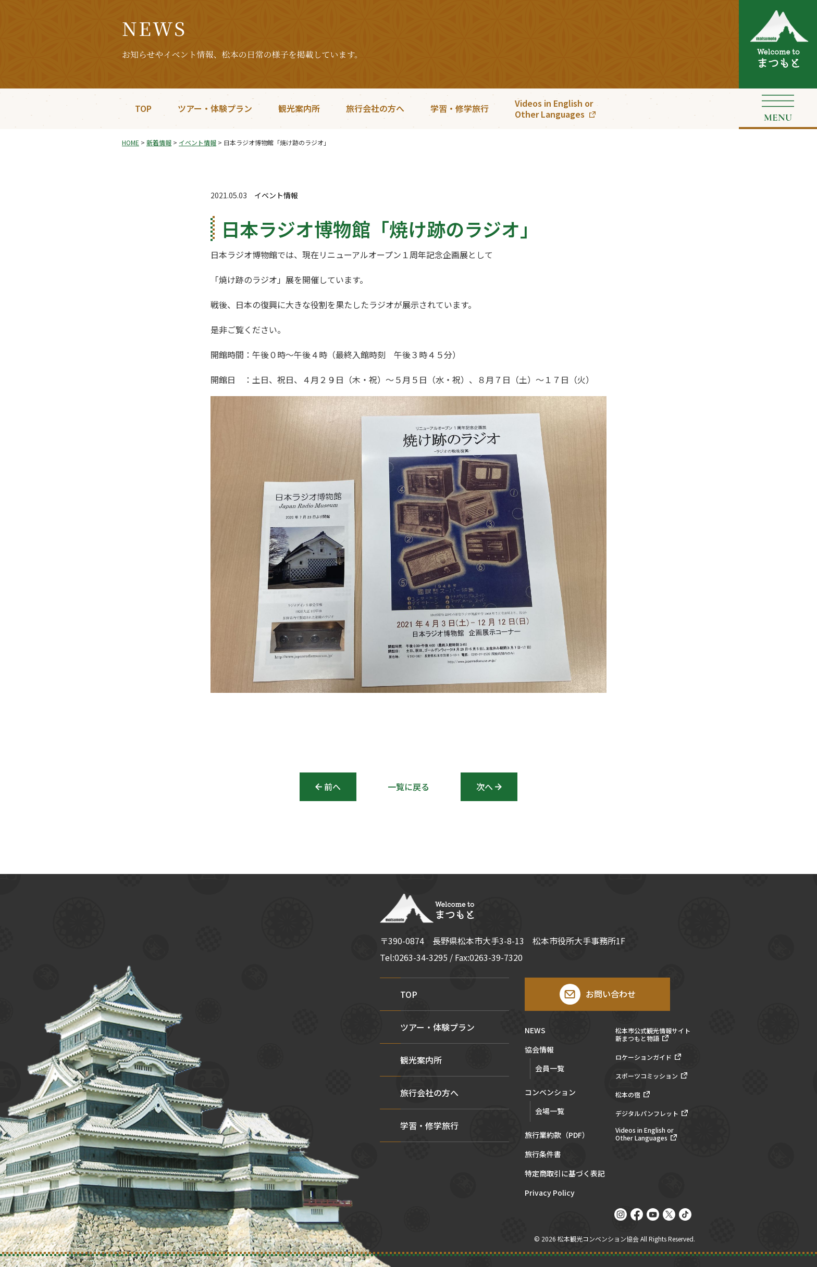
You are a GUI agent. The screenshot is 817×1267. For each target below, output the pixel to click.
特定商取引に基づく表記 (565, 1174)
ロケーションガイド (643, 1057)
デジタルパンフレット (646, 1113)
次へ (484, 786)
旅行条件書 (543, 1154)
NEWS (535, 1031)
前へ (332, 786)
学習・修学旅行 (459, 108)
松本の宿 (627, 1095)
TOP (143, 108)
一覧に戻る (408, 786)
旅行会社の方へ (375, 108)
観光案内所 (299, 108)
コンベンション (550, 1092)
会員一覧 (549, 1068)
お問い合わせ (611, 993)
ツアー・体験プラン (215, 108)
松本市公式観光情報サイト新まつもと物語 (652, 1035)
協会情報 (539, 1050)
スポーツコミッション (646, 1076)
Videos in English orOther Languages (554, 108)
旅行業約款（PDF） (557, 1135)
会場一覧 (549, 1111)
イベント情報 (276, 195)
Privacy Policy (550, 1193)
